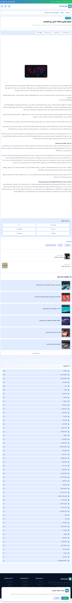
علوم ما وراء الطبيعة (50, 245)
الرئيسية (41, 582)
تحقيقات (67, 245)
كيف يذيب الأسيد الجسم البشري (53, 332)
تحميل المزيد (36, 353)
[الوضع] (5, 6)
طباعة (39, 32)
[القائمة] (1, 6)
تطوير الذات (25, 584)
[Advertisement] (36, 48)
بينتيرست (19, 233)
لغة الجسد (25, 591)
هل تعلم (10, 586)
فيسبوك (52, 225)
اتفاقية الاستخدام (40, 591)
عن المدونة (41, 584)
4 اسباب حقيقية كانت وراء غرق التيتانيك (51, 308)
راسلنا (42, 586)
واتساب (53, 229)
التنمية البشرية (24, 582)
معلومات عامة (9, 591)
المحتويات (56, 32)
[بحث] (9, 6)
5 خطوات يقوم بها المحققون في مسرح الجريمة (50, 320)
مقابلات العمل (24, 589)
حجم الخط (66, 32)
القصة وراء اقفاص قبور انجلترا (53, 344)
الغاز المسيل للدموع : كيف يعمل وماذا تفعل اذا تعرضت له (47, 296)
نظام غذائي (10, 584)
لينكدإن (53, 233)
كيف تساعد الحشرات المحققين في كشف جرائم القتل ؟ (48, 285)
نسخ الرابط (48, 32)
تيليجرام (19, 229)
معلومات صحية (9, 582)
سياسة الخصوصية (39, 589)
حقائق (60, 245)
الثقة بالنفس (25, 586)
